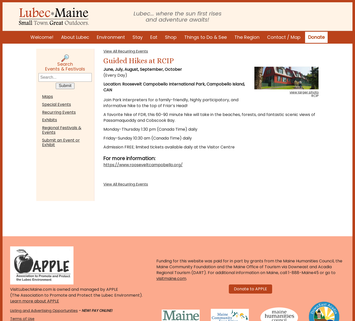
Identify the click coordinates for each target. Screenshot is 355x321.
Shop (171, 37)
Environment (111, 37)
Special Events (56, 104)
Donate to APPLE (250, 289)
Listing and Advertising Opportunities (44, 310)
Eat (153, 37)
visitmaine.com (171, 278)
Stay (138, 37)
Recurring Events (59, 112)
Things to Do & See (205, 37)
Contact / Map (284, 37)
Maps (47, 96)
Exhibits (49, 120)
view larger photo (304, 92)
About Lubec (75, 37)
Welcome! (41, 37)
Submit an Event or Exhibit (61, 142)
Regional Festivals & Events (61, 130)
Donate (316, 37)
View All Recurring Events (125, 51)
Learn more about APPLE (34, 301)
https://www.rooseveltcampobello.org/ (143, 165)
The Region (246, 37)
